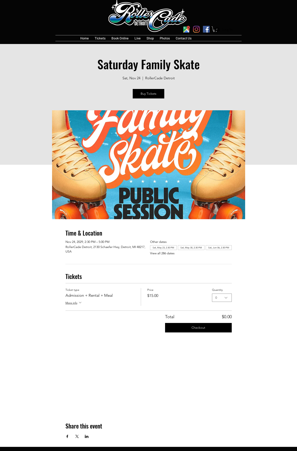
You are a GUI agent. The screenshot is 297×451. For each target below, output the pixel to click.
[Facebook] (206, 29)
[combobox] (222, 297)
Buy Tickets (148, 93)
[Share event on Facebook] (67, 436)
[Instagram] (196, 29)
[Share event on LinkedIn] (87, 436)
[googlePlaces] (186, 29)
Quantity (217, 290)
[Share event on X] (77, 436)
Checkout (198, 327)
